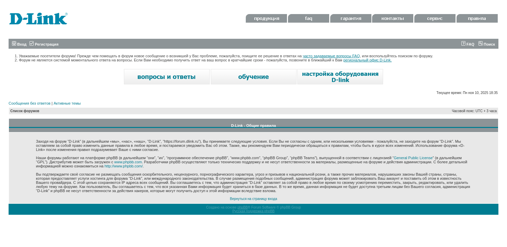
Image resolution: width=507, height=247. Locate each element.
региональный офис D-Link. (367, 60)
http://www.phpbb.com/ (123, 166)
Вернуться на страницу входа (253, 199)
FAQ (467, 44)
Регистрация (44, 44)
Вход (19, 44)
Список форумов (24, 111)
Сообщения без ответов (29, 103)
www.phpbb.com (128, 162)
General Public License (413, 158)
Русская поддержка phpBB (253, 211)
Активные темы (67, 103)
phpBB (243, 207)
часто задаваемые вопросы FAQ (331, 56)
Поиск (487, 44)
